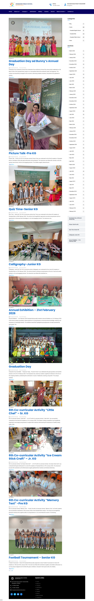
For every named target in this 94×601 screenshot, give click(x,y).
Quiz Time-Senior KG (23, 209)
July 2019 (76, 185)
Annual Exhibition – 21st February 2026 (32, 311)
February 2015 (76, 211)
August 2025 (76, 74)
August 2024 (76, 111)
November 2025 (76, 64)
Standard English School (77, 30)
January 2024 (76, 131)
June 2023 (76, 155)
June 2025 (76, 81)
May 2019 (76, 188)
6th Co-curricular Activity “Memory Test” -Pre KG (34, 501)
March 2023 (76, 165)
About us (38, 583)
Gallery (37, 589)
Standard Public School (77, 37)
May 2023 (76, 158)
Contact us (38, 597)
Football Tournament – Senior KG (32, 557)
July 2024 (76, 114)
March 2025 (76, 88)
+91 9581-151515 (15, 585)
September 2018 (76, 195)
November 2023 (76, 138)
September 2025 (76, 71)
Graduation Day (20, 367)
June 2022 (76, 175)
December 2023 (76, 134)
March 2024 (76, 124)
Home (37, 581)
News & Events (39, 595)
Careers (38, 591)
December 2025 (76, 61)
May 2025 (76, 84)
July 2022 (76, 171)
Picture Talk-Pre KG (22, 153)
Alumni (37, 593)
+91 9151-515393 (15, 587)
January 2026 (76, 58)
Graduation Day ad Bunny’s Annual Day (33, 62)
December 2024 (76, 98)
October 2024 (76, 104)
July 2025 (76, 78)
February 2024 (76, 128)
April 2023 (76, 161)
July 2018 (76, 201)
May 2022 (76, 178)
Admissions (39, 587)
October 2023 (76, 141)
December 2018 (76, 191)
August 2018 (76, 198)
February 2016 (76, 208)
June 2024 (76, 118)
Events (76, 27)
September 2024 (76, 108)
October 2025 (76, 68)
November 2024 (76, 101)
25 (12, 570)
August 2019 (76, 181)
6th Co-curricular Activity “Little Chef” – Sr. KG (31, 411)
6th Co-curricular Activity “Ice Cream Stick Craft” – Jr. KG (35, 457)
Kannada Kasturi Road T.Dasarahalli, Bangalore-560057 (20, 582)
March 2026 (76, 51)
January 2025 (76, 94)
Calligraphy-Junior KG (25, 264)
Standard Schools (14, 67)
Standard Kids (77, 34)
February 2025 (76, 91)
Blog (76, 24)
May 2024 (76, 121)
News (76, 41)
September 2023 (76, 144)
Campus (38, 585)
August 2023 (76, 148)
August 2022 (76, 168)
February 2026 (76, 54)
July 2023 (76, 151)
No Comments (22, 67)
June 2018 (76, 205)
